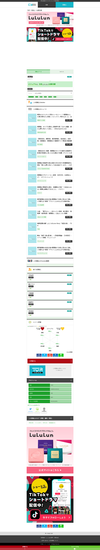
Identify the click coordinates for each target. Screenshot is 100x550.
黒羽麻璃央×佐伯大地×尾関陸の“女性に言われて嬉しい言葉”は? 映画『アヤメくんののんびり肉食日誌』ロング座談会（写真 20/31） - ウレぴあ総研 (54, 201)
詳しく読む (69, 120)
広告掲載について (53, 540)
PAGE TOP (50, 533)
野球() (31, 422)
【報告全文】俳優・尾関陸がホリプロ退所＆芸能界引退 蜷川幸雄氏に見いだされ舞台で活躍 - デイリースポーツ (54, 153)
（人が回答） (35, 93)
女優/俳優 (52, 84)
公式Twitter (33, 407)
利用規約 (43, 537)
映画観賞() (52, 422)
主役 (40, 84)
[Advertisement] (50, 56)
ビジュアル (32, 84)
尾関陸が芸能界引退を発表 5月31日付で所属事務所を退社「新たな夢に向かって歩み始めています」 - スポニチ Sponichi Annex (54, 165)
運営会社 (56, 537)
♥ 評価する (32, 361)
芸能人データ (38, 71)
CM (47, 5)
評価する (25, 548)
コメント (62, 71)
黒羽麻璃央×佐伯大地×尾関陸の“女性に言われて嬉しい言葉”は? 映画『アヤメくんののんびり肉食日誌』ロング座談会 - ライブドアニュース (54, 249)
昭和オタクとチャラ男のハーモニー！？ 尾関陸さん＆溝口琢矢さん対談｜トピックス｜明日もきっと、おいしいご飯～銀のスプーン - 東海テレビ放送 (54, 116)
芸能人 (64, 5)
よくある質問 (50, 537)
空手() (45, 422)
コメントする (75, 548)
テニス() (38, 422)
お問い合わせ (44, 540)
